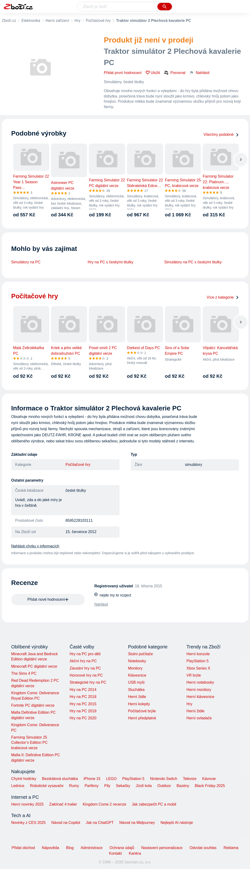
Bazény (183, 786)
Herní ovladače (199, 718)
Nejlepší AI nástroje (176, 823)
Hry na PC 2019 (83, 711)
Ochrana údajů (122, 848)
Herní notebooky (200, 682)
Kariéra (135, 853)
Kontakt (115, 853)
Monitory (135, 668)
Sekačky (123, 786)
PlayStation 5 (198, 661)
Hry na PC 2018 (83, 697)
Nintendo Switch (163, 779)
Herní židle (137, 697)
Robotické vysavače (46, 786)
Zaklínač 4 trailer (63, 804)
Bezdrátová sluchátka (60, 779)
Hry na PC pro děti (85, 654)
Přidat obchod (23, 848)
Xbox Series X (198, 668)
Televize (190, 779)
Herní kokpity (139, 704)
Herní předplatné (142, 718)
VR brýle (194, 675)
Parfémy (92, 786)
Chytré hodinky (23, 779)
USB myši (136, 682)
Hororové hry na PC (86, 675)
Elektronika (30, 21)
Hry (77, 21)
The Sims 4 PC (24, 673)
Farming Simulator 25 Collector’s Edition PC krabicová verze (29, 742)
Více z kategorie (223, 297)
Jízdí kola (144, 786)
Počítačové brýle (142, 711)
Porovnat (175, 72)
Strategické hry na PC (88, 682)
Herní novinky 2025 (27, 804)
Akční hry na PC (83, 661)
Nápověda (50, 848)
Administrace (91, 848)
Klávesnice (137, 675)
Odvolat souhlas (203, 848)
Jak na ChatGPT (100, 823)
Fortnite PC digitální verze (33, 705)
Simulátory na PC (26, 262)
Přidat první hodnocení (123, 73)
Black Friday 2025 (210, 786)
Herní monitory (199, 690)
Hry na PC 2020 (83, 718)
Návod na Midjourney (137, 823)
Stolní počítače (140, 654)
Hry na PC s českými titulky (110, 262)
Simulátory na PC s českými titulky (193, 262)
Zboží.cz (9, 21)
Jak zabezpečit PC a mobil (154, 804)
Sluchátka (136, 690)
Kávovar (209, 779)
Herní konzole (198, 654)
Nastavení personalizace (162, 848)
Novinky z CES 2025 (28, 823)
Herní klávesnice (200, 697)
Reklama (230, 848)
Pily (107, 786)
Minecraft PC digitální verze (34, 666)
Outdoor (164, 786)
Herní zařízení (57, 21)
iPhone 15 (91, 779)
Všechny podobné (221, 134)
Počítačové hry (98, 21)
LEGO (111, 779)
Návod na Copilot (65, 823)
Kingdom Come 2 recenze (104, 804)
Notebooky (137, 661)
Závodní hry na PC (85, 668)
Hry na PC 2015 (83, 704)
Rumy (74, 786)
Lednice (17, 786)
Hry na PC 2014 (83, 690)
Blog (70, 848)
